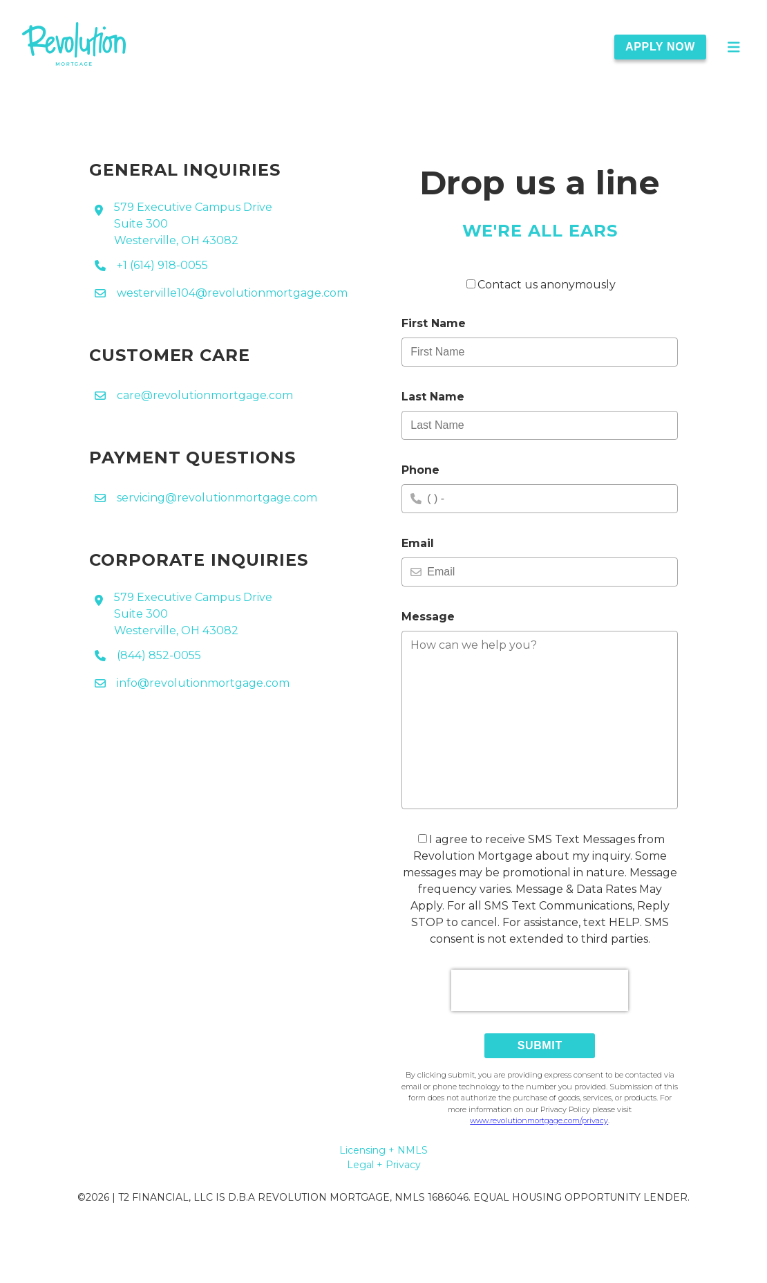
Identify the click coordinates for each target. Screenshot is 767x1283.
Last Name (432, 396)
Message (428, 616)
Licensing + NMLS (383, 1150)
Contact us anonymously (541, 284)
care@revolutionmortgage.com (205, 395)
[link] (74, 46)
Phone (420, 470)
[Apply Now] (668, 47)
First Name (433, 323)
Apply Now (660, 47)
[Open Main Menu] (734, 47)
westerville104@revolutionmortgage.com (232, 292)
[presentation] (539, 990)
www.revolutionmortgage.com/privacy (539, 1120)
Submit (540, 1045)
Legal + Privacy (384, 1165)
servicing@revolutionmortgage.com (217, 497)
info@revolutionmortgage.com (203, 683)
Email (417, 543)
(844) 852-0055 (159, 655)
